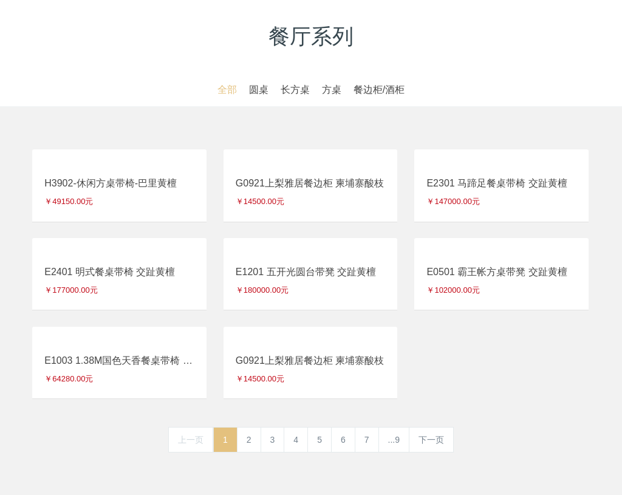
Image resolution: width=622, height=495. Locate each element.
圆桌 (258, 89)
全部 (227, 89)
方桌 (331, 89)
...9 (394, 440)
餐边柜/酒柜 (379, 89)
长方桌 (295, 89)
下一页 (431, 440)
